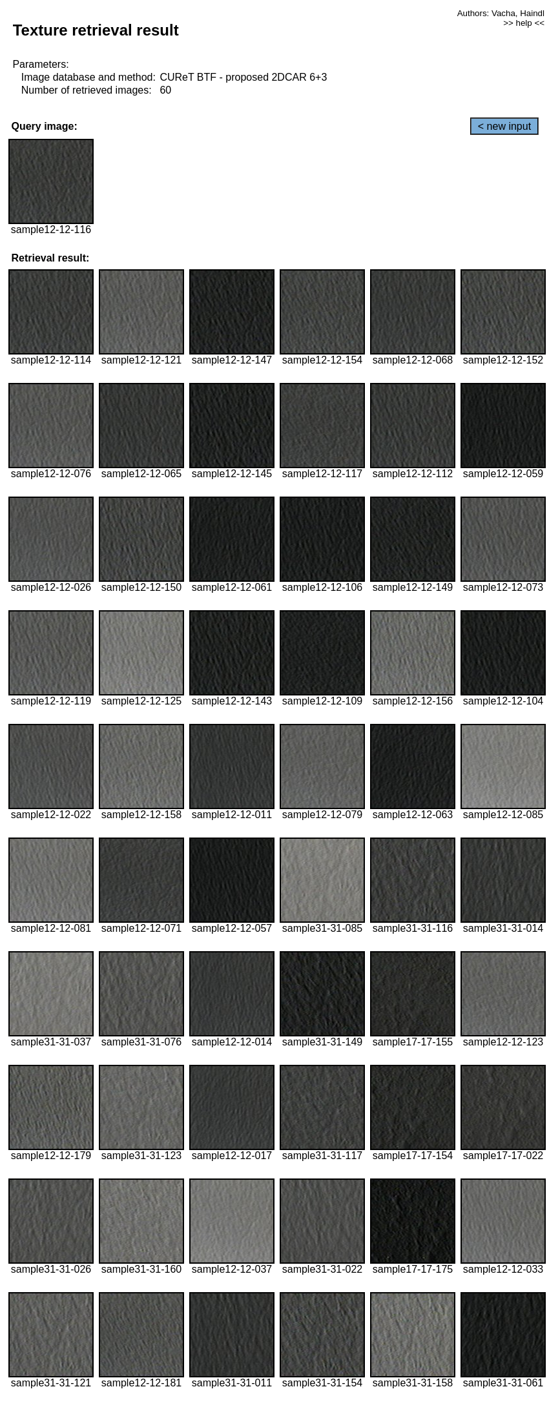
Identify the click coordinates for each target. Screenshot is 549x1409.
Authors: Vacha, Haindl (500, 13)
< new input (504, 126)
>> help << (523, 23)
